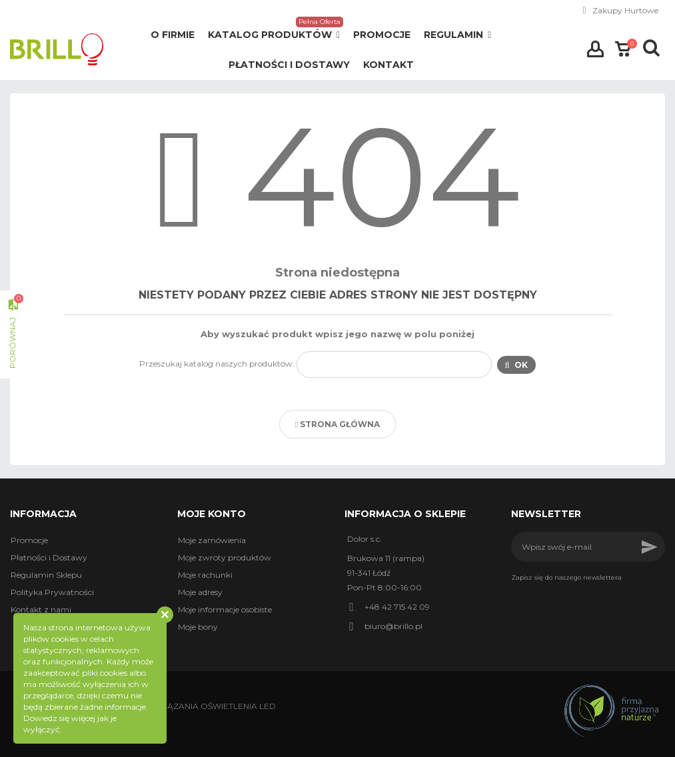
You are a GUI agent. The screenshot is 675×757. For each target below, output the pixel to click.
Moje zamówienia (212, 540)
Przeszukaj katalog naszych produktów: (217, 364)
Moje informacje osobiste (225, 609)
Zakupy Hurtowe (625, 10)
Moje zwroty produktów (224, 557)
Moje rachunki (205, 575)
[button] (273, 35)
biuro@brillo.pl (393, 626)
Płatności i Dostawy (49, 557)
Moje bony (198, 627)
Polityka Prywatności (52, 592)
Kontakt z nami (41, 609)
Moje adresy (200, 592)
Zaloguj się (595, 49)
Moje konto (211, 514)
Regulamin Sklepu (46, 575)
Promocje (29, 540)
